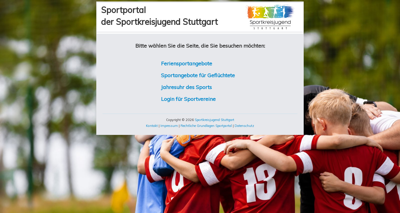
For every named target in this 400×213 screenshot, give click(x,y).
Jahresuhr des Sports (186, 87)
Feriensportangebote (186, 63)
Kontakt (152, 126)
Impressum (169, 126)
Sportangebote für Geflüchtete (198, 75)
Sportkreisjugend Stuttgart (214, 120)
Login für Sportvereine (188, 99)
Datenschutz (244, 126)
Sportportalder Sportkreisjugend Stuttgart (159, 16)
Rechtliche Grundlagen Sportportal (206, 126)
